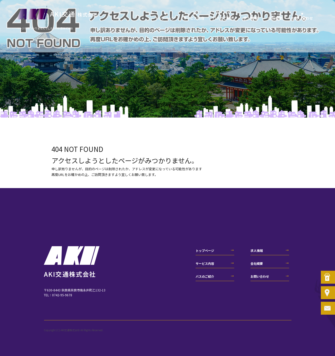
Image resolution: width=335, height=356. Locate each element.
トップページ (165, 18)
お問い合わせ (302, 18)
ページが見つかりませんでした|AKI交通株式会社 (45, 28)
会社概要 (275, 18)
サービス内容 (194, 18)
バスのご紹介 (223, 18)
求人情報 (250, 18)
